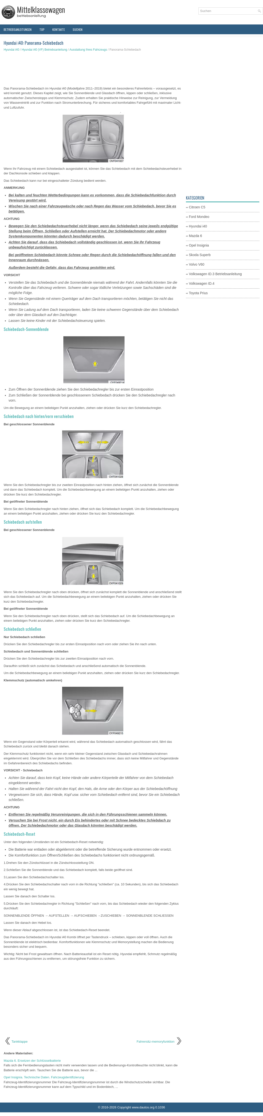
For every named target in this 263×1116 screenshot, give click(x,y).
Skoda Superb (200, 255)
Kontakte (58, 29)
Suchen (77, 29)
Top (42, 29)
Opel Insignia (199, 245)
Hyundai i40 (11, 49)
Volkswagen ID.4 (201, 283)
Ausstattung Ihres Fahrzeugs (88, 49)
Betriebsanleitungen (18, 29)
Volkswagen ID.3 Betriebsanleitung (215, 274)
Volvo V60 (196, 264)
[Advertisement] (93, 69)
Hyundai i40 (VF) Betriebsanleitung (44, 49)
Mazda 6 (195, 236)
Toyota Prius (198, 293)
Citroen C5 (197, 207)
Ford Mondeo (199, 217)
